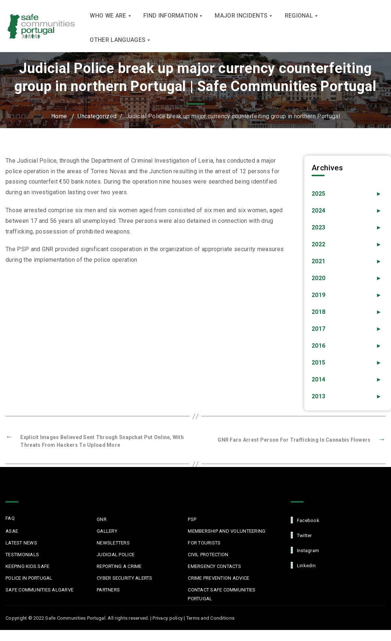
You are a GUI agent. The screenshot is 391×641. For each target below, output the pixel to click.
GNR (102, 530)
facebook (305, 531)
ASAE (12, 542)
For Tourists (204, 554)
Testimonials (22, 565)
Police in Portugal (29, 589)
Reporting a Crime (119, 577)
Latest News (21, 554)
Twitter (301, 546)
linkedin (303, 576)
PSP (192, 530)
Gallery (107, 542)
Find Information (173, 25)
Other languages (120, 49)
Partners (108, 601)
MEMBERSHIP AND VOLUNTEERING (226, 542)
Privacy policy (168, 629)
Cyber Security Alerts (124, 589)
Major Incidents (244, 25)
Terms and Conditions (210, 629)
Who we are (111, 25)
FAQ (10, 529)
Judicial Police (115, 565)
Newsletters (113, 554)
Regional (302, 25)
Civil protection (208, 565)
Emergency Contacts (214, 577)
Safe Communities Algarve (39, 601)
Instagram (305, 561)
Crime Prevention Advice (218, 589)
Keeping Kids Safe (27, 577)
